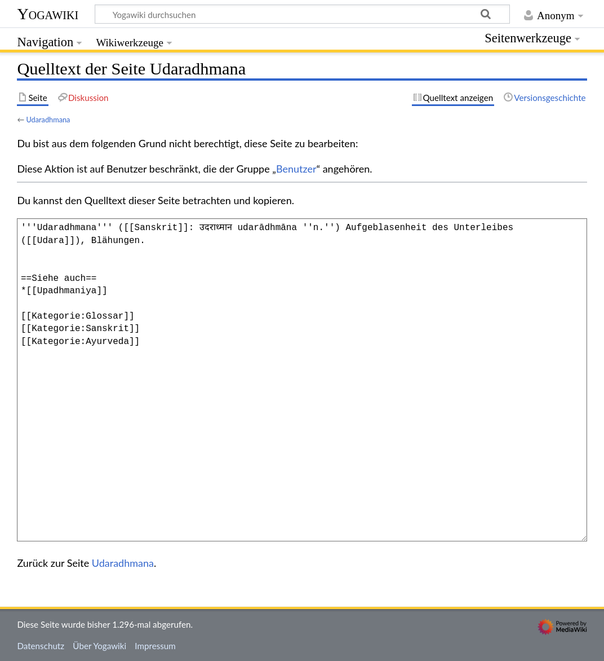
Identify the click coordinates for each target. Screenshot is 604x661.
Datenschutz (40, 646)
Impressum (155, 646)
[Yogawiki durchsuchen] (302, 14)
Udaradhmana (48, 119)
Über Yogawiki (99, 646)
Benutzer (296, 168)
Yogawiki (47, 14)
